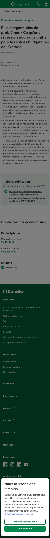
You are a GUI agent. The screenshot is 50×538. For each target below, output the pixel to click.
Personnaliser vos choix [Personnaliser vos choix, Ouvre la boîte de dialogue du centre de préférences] (25, 522)
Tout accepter (25, 529)
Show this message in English (18, 514)
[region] (25, 507)
